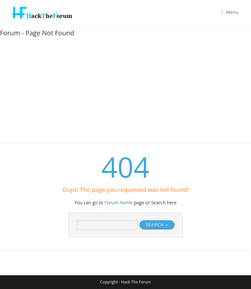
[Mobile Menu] (230, 12)
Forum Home (118, 202)
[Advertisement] (125, 93)
